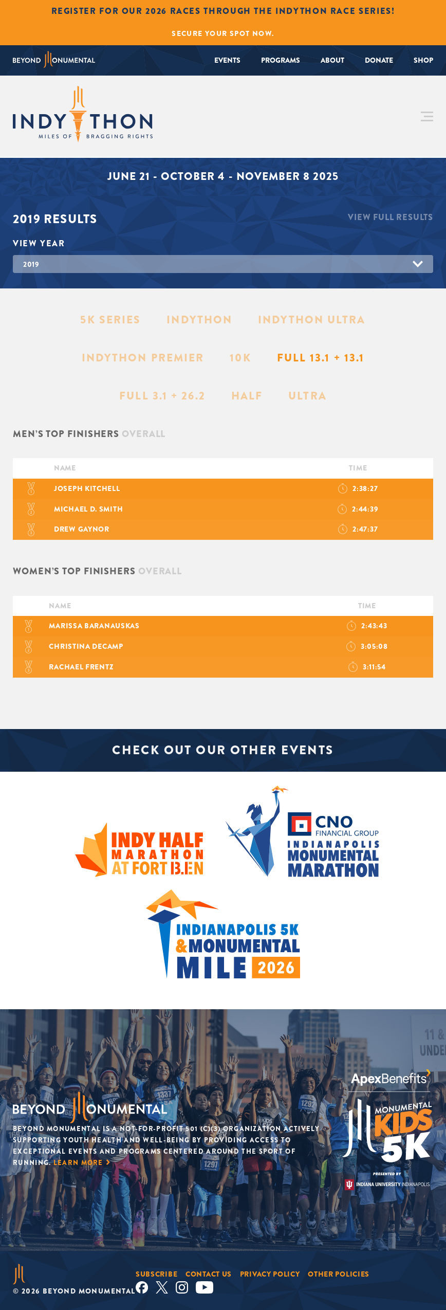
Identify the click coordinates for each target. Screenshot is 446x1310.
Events (227, 60)
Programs (280, 60)
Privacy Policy (270, 1274)
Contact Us (208, 1274)
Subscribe (156, 1274)
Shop (423, 60)
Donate (379, 60)
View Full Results (390, 217)
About (332, 60)
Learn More (78, 1163)
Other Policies (338, 1274)
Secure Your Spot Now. (223, 33)
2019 (31, 264)
